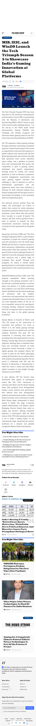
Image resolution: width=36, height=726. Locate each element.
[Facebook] (31, 465)
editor (11, 85)
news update (28, 500)
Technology (7, 37)
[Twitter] (14, 483)
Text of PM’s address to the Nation (16, 437)
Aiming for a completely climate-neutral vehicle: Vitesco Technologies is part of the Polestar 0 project (17, 642)
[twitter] (33, 465)
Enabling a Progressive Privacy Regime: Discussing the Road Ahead (16, 446)
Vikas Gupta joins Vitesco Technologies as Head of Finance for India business (18, 604)
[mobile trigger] (3, 33)
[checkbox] (2, 711)
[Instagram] (22, 483)
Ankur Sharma (11, 464)
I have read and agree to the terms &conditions (15, 711)
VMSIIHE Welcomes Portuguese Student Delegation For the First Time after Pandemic (16, 567)
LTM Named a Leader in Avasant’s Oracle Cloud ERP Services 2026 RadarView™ (17, 456)
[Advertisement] (18, 17)
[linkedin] (30, 483)
